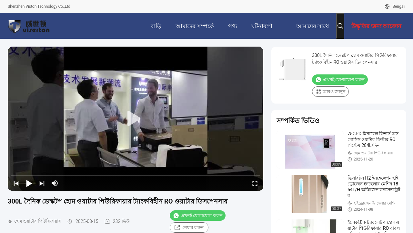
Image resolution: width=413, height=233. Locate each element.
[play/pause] (29, 183)
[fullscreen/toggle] (254, 183)
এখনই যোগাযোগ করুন (197, 215)
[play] (135, 119)
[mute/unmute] (54, 183)
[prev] (16, 183)
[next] (41, 183)
